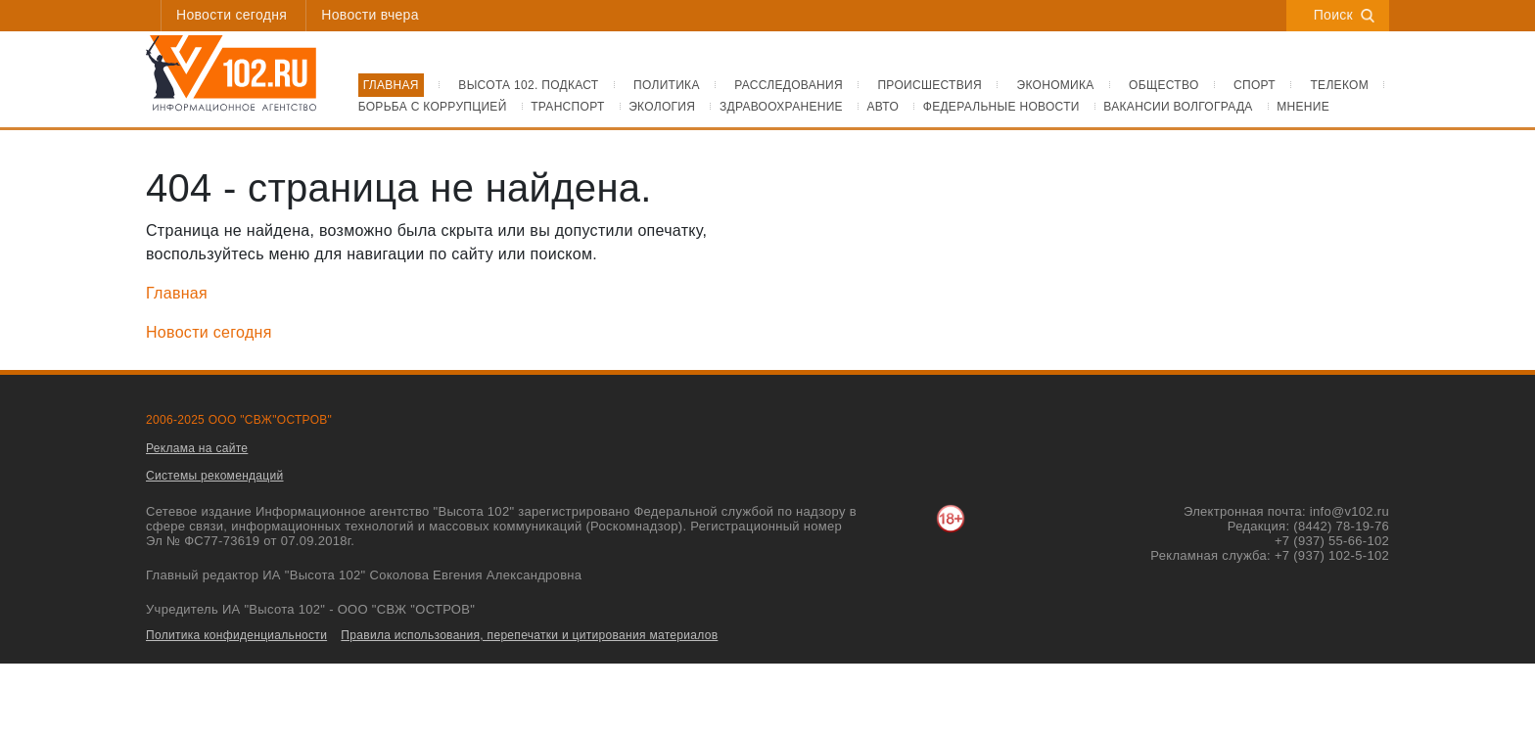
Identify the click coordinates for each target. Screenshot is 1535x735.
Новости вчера (369, 15)
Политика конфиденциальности (236, 635)
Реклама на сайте (197, 448)
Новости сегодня (231, 15)
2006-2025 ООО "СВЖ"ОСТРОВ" (239, 420)
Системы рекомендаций (215, 475)
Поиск (1344, 15)
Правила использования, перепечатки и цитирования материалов (529, 635)
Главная (177, 293)
